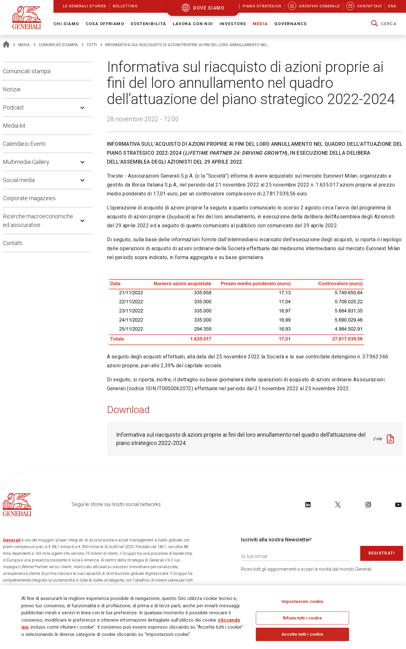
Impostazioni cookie (302, 603)
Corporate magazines (29, 198)
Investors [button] (233, 23)
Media (24, 45)
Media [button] (260, 23)
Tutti (92, 45)
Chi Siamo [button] (66, 23)
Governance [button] (290, 23)
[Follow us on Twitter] (338, 504)
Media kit (14, 125)
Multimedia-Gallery (26, 162)
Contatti (12, 243)
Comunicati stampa (58, 45)
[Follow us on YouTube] (398, 504)
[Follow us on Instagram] (368, 504)
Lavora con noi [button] (193, 23)
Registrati (381, 553)
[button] (383, 24)
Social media (19, 180)
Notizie (12, 89)
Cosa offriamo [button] (105, 23)
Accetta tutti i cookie (303, 636)
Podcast (13, 107)
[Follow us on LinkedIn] (308, 504)
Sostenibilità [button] (148, 23)
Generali (12, 540)
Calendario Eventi (24, 143)
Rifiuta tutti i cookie (302, 619)
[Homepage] (6, 45)
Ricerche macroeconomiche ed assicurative (38, 220)
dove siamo (208, 8)
